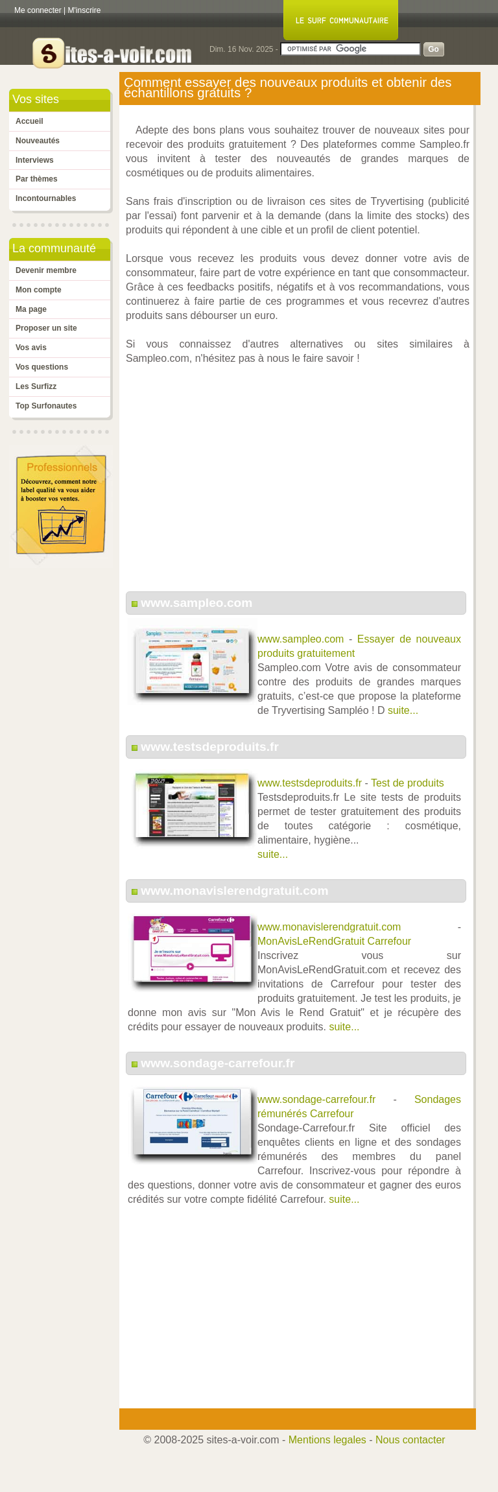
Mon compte (39, 289)
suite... (403, 710)
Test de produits (407, 782)
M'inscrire (84, 10)
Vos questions (42, 367)
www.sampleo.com (196, 603)
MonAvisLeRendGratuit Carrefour (334, 941)
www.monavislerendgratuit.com (234, 890)
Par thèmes (37, 179)
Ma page (31, 309)
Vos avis (31, 347)
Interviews (35, 160)
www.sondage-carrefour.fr (217, 1063)
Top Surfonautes (46, 405)
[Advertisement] (298, 485)
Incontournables (46, 198)
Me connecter (38, 10)
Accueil (29, 121)
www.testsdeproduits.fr (210, 746)
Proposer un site (46, 328)
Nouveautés (38, 140)
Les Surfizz (36, 386)
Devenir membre (46, 270)
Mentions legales (327, 1439)
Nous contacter (410, 1439)
